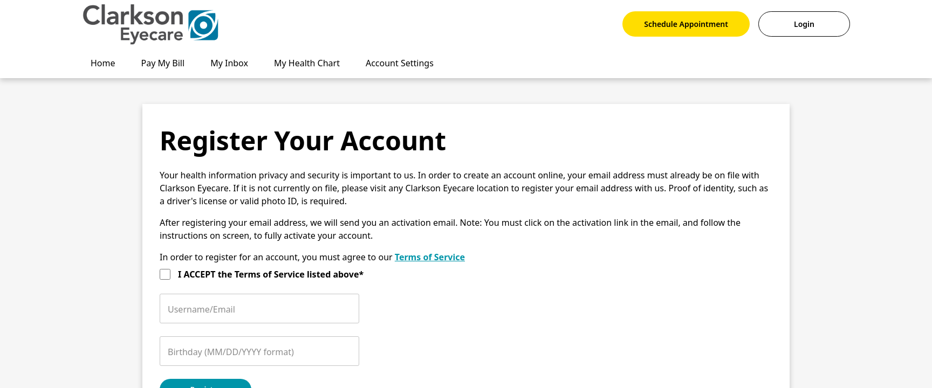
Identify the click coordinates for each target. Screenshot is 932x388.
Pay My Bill (163, 63)
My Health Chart (307, 63)
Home (103, 63)
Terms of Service (430, 257)
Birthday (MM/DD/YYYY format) (231, 352)
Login (804, 24)
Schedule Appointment (686, 24)
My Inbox (229, 63)
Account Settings (400, 63)
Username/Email (201, 309)
